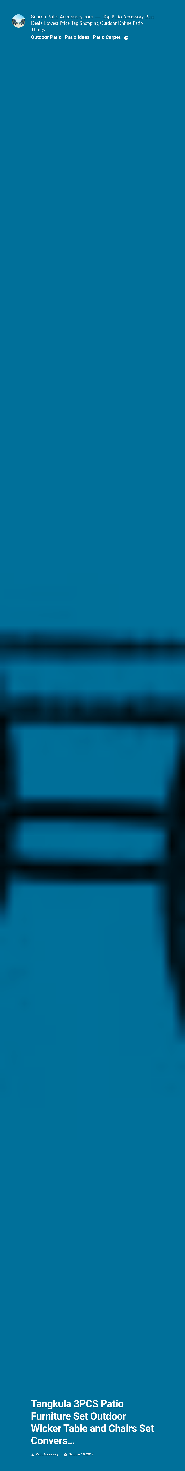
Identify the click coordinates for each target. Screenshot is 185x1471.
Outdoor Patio (46, 37)
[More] (126, 38)
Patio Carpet (106, 37)
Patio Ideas (77, 37)
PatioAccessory (47, 1454)
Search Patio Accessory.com (62, 17)
